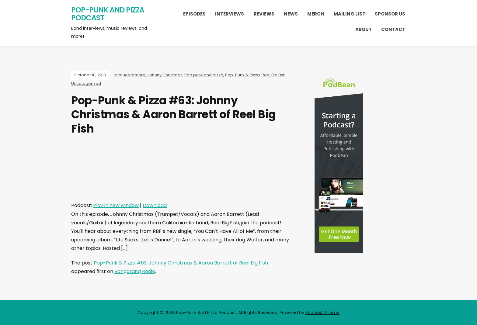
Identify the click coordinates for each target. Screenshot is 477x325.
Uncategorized (86, 83)
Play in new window (116, 205)
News (291, 14)
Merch (315, 14)
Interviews (229, 14)
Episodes (194, 14)
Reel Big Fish (274, 75)
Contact (393, 29)
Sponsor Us (390, 14)
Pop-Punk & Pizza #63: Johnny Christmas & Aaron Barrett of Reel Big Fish (181, 262)
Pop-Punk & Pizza (242, 75)
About (363, 29)
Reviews (264, 14)
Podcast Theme (322, 312)
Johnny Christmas (165, 75)
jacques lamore (129, 75)
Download (155, 205)
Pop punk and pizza (203, 75)
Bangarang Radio (134, 271)
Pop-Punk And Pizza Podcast (107, 14)
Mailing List (349, 14)
